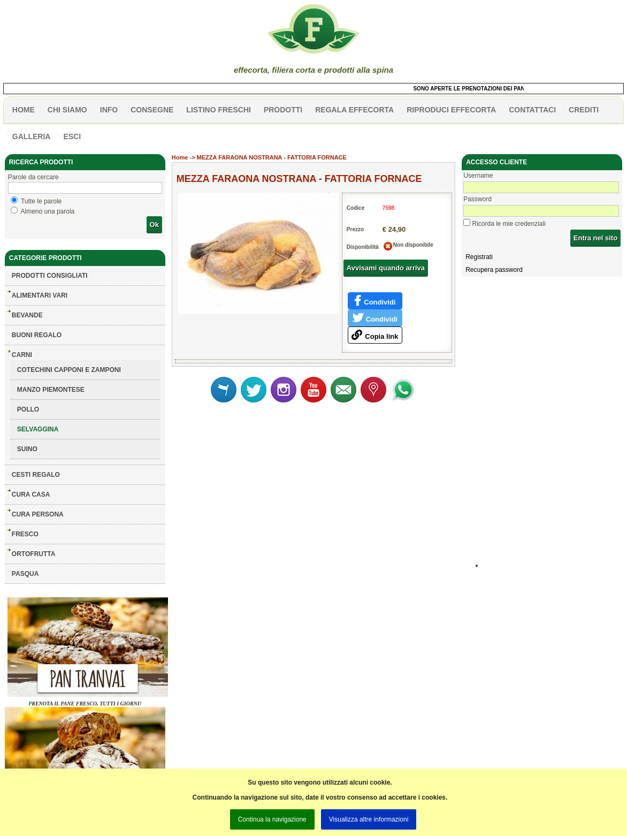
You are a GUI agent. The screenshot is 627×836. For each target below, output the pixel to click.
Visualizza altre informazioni (369, 819)
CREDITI (584, 109)
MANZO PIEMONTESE (51, 389)
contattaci (532, 109)
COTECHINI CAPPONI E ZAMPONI (69, 370)
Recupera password (494, 269)
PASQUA (25, 573)
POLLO (28, 409)
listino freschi (218, 109)
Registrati (479, 257)
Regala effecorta (354, 109)
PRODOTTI (283, 109)
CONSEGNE (152, 109)
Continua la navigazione (272, 819)
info (109, 109)
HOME (23, 109)
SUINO (27, 449)
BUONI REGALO (37, 335)
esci (72, 136)
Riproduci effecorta (451, 109)
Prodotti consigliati (50, 275)
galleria (31, 136)
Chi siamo (67, 109)
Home (180, 157)
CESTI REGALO (36, 474)
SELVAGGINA (38, 429)
